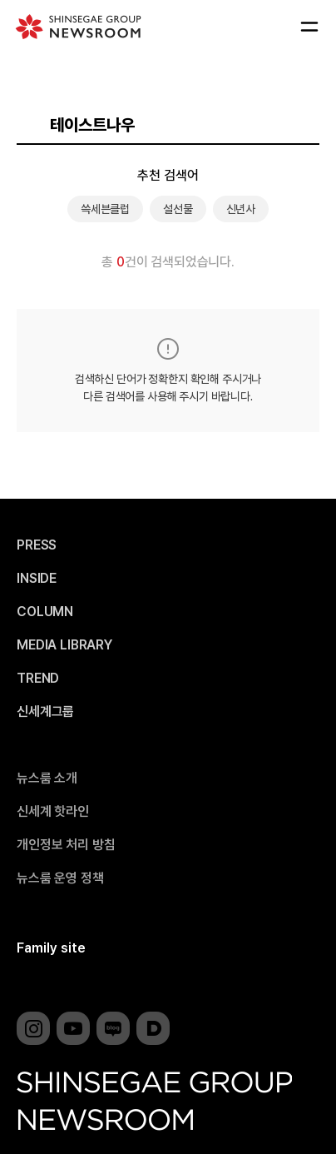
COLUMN (45, 612)
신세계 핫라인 (53, 811)
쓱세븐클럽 (105, 209)
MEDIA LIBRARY (64, 645)
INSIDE (37, 578)
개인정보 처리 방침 (66, 845)
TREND (38, 678)
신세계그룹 (45, 712)
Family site (51, 948)
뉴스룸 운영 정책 (60, 878)
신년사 (241, 209)
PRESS (37, 545)
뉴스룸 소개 (47, 778)
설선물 (178, 209)
